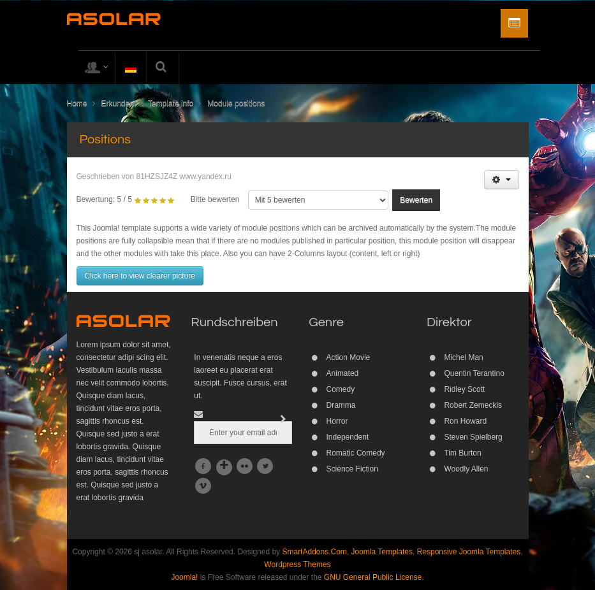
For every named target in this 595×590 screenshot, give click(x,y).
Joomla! (184, 577)
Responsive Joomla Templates (469, 551)
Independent (348, 437)
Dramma (341, 405)
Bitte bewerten (215, 199)
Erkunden (117, 103)
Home (77, 103)
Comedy (341, 389)
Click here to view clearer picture (140, 275)
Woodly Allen (466, 468)
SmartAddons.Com (314, 551)
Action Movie (349, 357)
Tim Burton (462, 453)
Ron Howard (465, 421)
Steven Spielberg (473, 437)
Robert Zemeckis (473, 405)
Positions (105, 139)
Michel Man (463, 357)
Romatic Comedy (356, 453)
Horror (337, 421)
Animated (343, 373)
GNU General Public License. (374, 577)
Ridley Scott (464, 389)
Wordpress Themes (297, 564)
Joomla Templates (382, 551)
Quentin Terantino (474, 373)
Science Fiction (352, 468)
